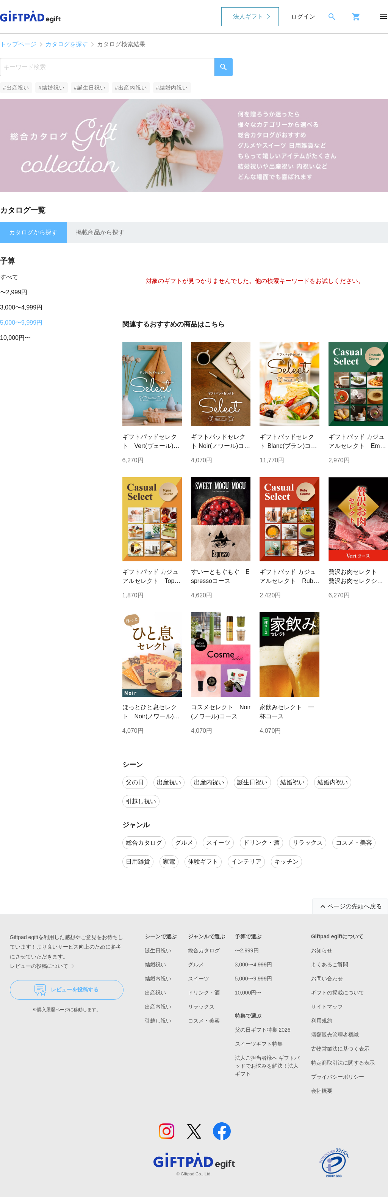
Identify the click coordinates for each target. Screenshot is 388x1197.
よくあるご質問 (329, 964)
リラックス (201, 1007)
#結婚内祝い (172, 88)
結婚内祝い (158, 979)
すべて (9, 277)
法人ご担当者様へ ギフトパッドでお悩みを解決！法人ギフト (267, 1066)
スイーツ (198, 979)
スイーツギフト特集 (259, 1044)
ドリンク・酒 (204, 993)
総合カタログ (204, 950)
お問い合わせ (327, 979)
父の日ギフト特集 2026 (263, 1030)
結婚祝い (155, 964)
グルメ (196, 964)
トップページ (18, 44)
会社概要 (321, 1091)
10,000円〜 (15, 338)
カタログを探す (66, 44)
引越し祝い (158, 1021)
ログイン (303, 16)
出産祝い (155, 993)
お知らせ (321, 950)
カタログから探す (33, 232)
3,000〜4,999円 (21, 307)
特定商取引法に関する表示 (343, 1063)
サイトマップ (327, 1007)
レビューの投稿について (43, 966)
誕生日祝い (158, 950)
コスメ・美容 (204, 1021)
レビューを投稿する (66, 990)
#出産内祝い (131, 88)
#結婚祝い (51, 88)
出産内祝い (158, 1007)
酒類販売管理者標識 (335, 1035)
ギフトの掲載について (337, 993)
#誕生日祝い (90, 88)
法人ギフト (248, 16)
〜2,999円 (13, 292)
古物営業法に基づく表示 (340, 1049)
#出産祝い (16, 88)
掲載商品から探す (100, 232)
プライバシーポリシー (337, 1077)
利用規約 (321, 1021)
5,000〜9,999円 (21, 322)
